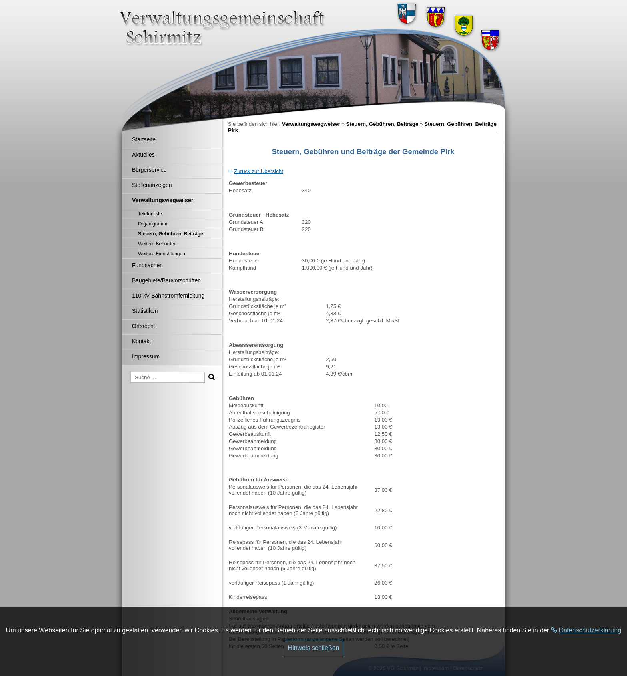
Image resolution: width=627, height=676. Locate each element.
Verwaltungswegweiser (311, 124)
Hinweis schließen (313, 647)
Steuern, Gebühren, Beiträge (382, 124)
